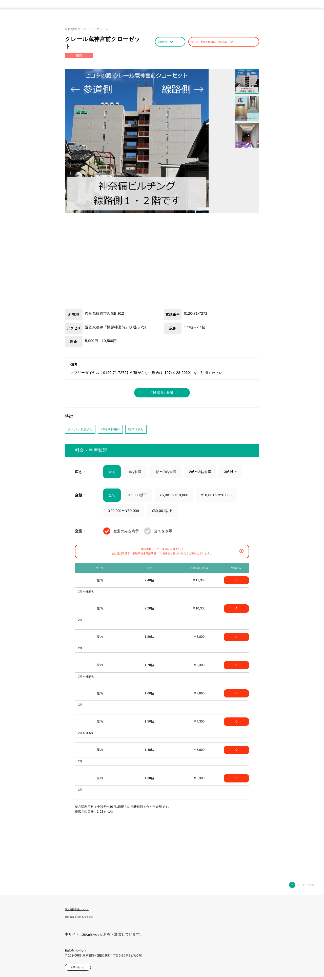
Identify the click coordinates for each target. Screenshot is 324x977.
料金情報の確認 (162, 393)
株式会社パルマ (96, 933)
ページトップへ (301, 885)
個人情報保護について (83, 909)
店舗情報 (169, 42)
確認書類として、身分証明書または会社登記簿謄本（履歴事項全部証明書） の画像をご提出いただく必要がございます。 (163, 556)
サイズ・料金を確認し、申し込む (223, 42)
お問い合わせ (84, 965)
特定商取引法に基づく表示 (87, 916)
